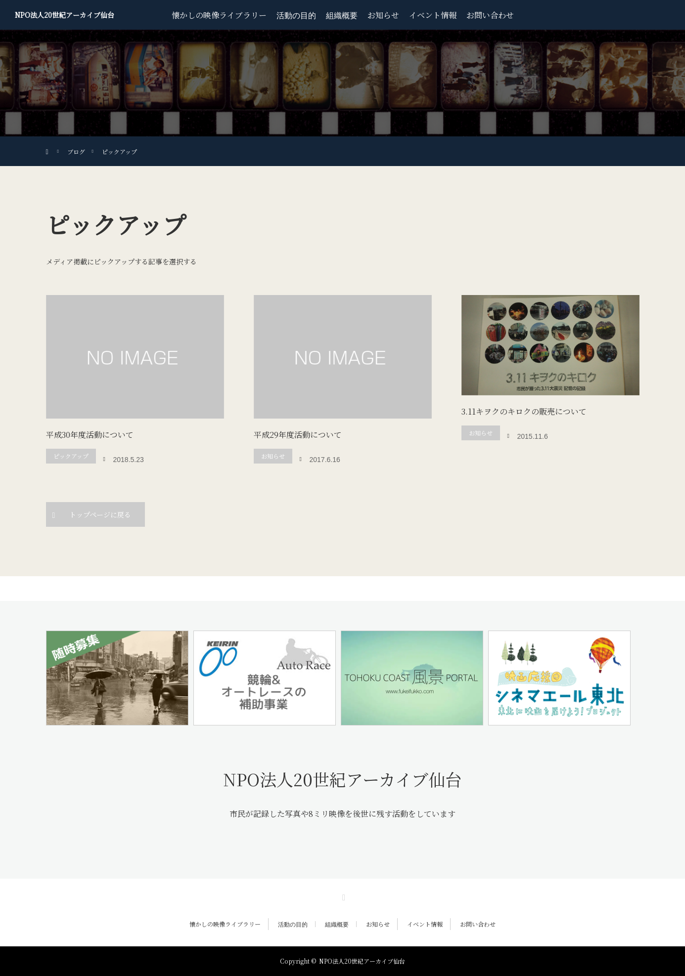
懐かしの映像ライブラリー (219, 15)
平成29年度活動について (298, 434)
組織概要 (342, 15)
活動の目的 (296, 15)
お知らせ (383, 15)
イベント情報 (433, 15)
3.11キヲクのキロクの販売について (524, 411)
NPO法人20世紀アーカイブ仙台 (64, 15)
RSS (342, 896)
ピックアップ (71, 456)
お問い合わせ (490, 15)
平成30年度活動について (90, 434)
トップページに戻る (100, 514)
